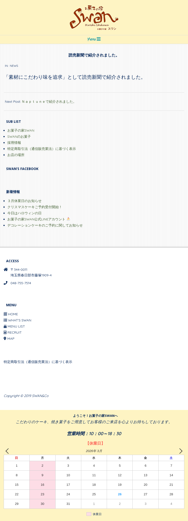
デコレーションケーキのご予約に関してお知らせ (45, 225)
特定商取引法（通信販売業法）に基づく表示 (41, 149)
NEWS (14, 66)
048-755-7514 (21, 283)
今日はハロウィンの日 (24, 213)
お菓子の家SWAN (20, 130)
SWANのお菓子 (19, 136)
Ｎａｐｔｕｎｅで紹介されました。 (49, 101)
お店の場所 (15, 155)
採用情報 (14, 142)
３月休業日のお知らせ (24, 201)
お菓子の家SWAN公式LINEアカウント (38, 219)
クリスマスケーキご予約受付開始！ (34, 207)
